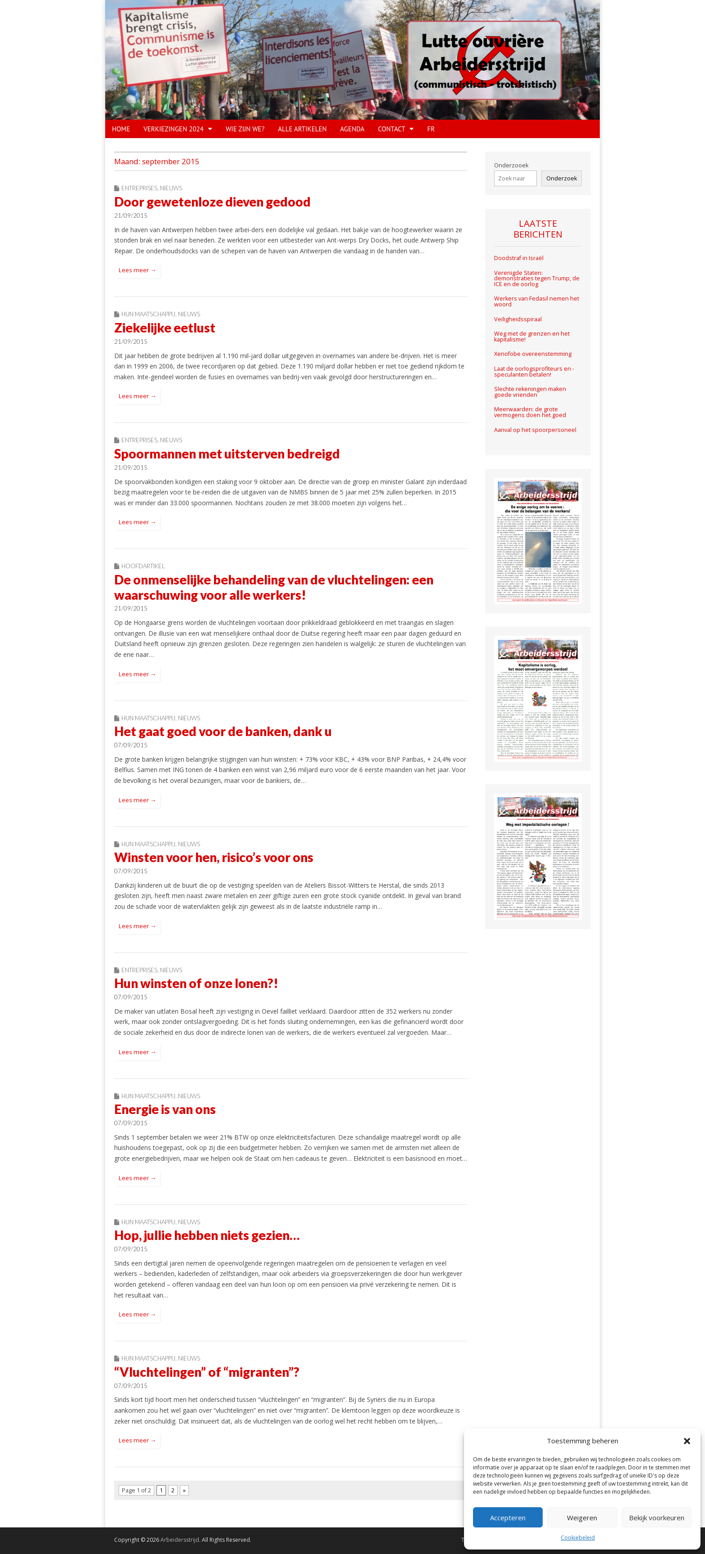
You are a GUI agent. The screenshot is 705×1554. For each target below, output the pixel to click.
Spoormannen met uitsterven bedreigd (227, 453)
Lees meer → (137, 270)
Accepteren (508, 1517)
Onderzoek (561, 178)
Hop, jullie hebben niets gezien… (206, 1235)
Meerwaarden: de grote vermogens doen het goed (530, 412)
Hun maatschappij (148, 314)
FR (431, 129)
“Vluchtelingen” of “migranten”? (206, 1371)
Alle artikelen (302, 129)
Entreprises (139, 188)
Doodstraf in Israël (519, 258)
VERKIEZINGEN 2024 (173, 129)
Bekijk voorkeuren (656, 1517)
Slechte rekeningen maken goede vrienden (530, 392)
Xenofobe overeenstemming (532, 354)
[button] (687, 1441)
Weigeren (582, 1517)
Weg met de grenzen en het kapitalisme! (532, 336)
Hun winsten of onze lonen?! (196, 983)
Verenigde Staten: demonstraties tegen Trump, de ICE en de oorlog (537, 278)
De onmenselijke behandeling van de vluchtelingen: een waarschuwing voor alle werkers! (273, 587)
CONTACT (392, 129)
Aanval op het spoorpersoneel (535, 430)
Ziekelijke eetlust (164, 327)
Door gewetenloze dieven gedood (212, 201)
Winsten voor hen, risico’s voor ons (213, 857)
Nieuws (171, 188)
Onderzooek (511, 165)
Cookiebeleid (578, 1537)
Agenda (352, 129)
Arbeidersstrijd (180, 1540)
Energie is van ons (165, 1109)
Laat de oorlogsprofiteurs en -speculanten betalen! (534, 371)
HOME (121, 129)
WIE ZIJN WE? (245, 129)
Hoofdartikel (143, 566)
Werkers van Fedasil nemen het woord (536, 302)
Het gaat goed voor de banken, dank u (223, 731)
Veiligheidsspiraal (518, 319)
